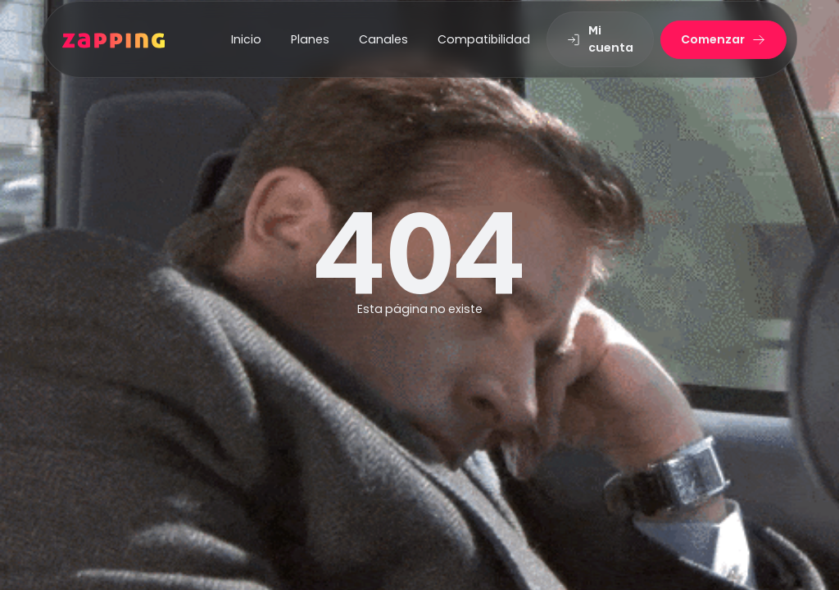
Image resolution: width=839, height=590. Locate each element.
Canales (383, 39)
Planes (310, 39)
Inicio (246, 39)
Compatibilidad (484, 39)
